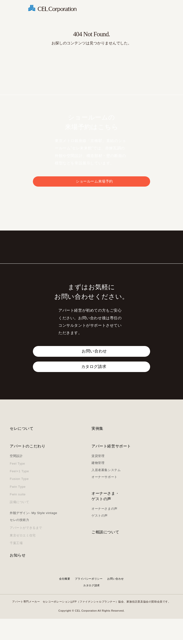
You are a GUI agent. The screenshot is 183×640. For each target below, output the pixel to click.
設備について (19, 523)
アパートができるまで (26, 549)
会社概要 (64, 600)
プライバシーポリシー (88, 600)
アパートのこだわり (27, 467)
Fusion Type (19, 500)
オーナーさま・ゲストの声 (105, 517)
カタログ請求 (91, 606)
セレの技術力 (19, 541)
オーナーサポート (104, 498)
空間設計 (16, 477)
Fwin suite (18, 515)
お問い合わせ (115, 600)
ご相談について (105, 553)
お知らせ (17, 576)
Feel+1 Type (19, 492)
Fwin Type (17, 508)
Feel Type (17, 485)
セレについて (22, 450)
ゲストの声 (100, 537)
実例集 (97, 450)
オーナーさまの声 (104, 530)
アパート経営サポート (111, 467)
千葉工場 (16, 564)
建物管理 (98, 484)
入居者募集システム (106, 491)
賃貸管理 (98, 477)
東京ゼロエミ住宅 (23, 556)
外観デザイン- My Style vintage (33, 534)
